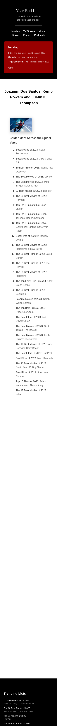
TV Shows (29, 31)
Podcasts (39, 35)
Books (15, 35)
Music (42, 31)
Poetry (27, 35)
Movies (15, 31)
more (10, 68)
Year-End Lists (28, 10)
